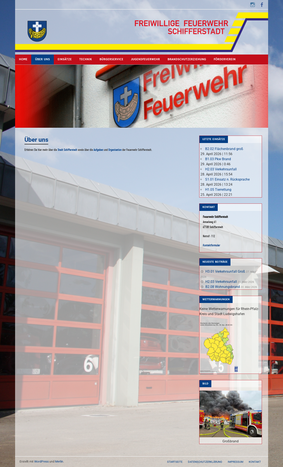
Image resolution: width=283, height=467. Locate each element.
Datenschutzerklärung (205, 461)
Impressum (235, 461)
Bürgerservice (111, 59)
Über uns (42, 59)
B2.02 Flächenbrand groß (224, 149)
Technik (85, 59)
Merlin (59, 461)
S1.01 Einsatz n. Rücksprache (227, 179)
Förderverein (225, 59)
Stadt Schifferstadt (67, 150)
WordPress (41, 461)
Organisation (115, 150)
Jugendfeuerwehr (145, 59)
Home (23, 59)
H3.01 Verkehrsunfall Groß (225, 271)
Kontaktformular (211, 245)
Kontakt (255, 461)
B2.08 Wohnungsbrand (222, 287)
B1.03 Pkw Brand (218, 159)
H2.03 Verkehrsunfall (221, 169)
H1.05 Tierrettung (218, 190)
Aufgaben (98, 150)
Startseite (174, 461)
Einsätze (65, 59)
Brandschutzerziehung (187, 59)
